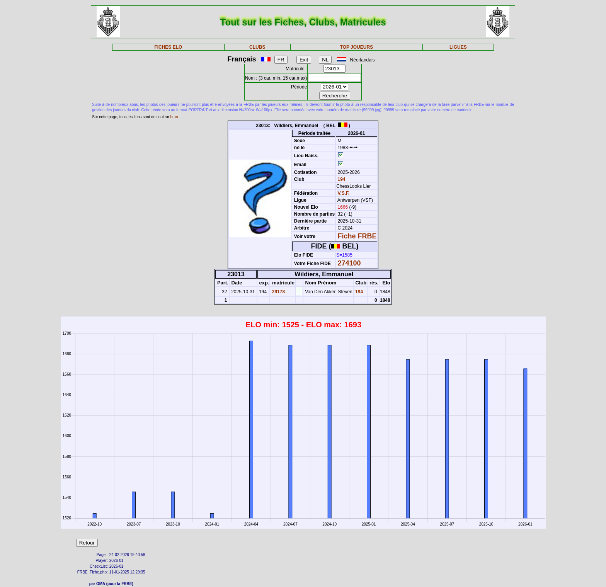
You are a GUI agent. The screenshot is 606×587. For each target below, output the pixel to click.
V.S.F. (344, 193)
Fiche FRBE (357, 236)
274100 (349, 263)
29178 (278, 291)
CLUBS (257, 47)
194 (340, 179)
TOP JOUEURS (356, 47)
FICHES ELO (168, 47)
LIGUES (458, 47)
